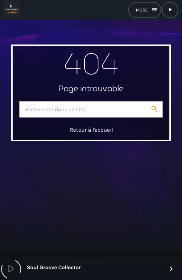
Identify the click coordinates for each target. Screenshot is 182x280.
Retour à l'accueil (91, 129)
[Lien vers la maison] (11, 10)
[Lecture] (170, 10)
